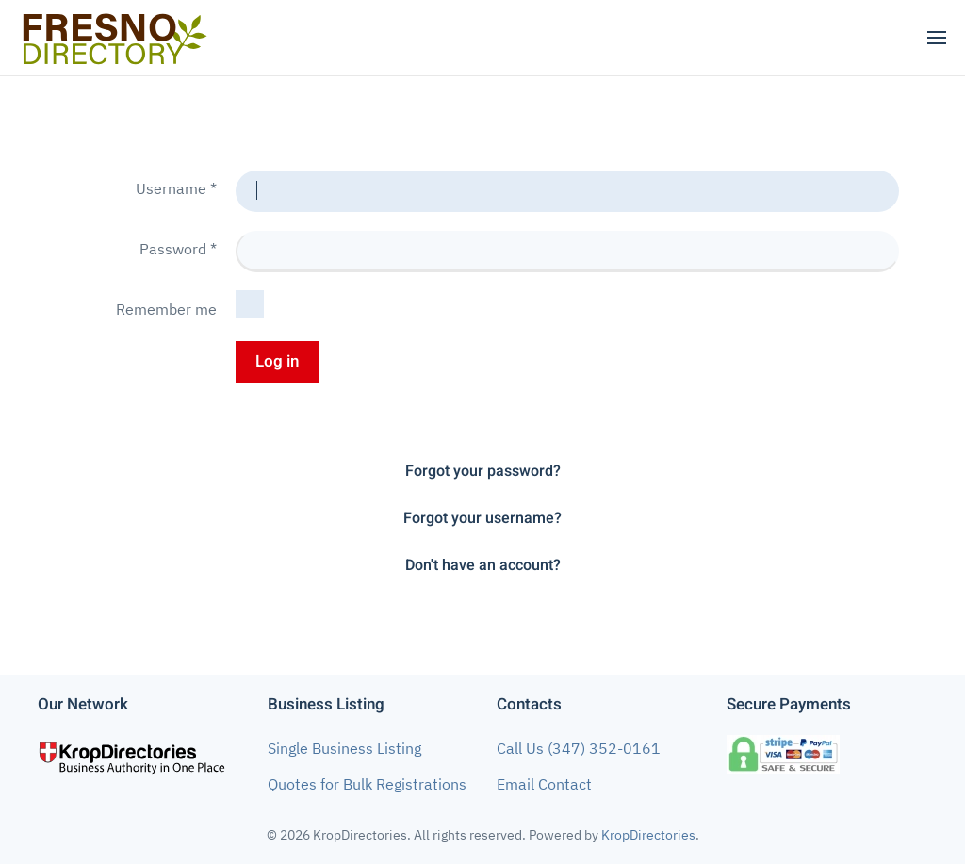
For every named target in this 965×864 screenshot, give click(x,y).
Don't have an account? (483, 565)
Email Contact (544, 783)
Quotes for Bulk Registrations (367, 783)
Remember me (166, 309)
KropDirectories (648, 834)
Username (176, 188)
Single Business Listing (344, 748)
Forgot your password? (483, 471)
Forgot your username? (482, 518)
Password (178, 248)
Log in (277, 361)
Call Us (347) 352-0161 (579, 748)
